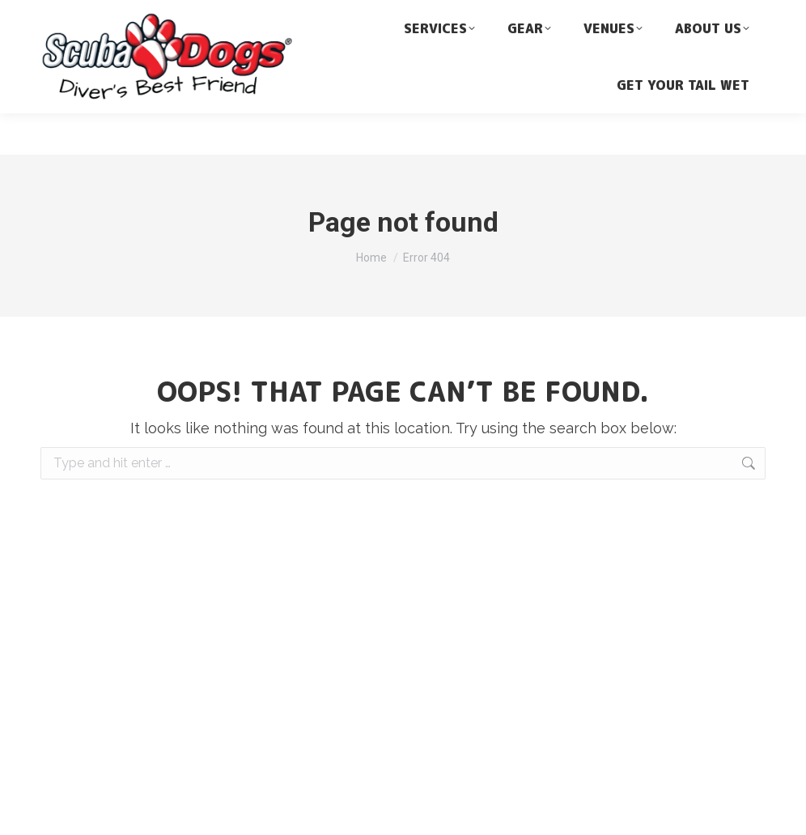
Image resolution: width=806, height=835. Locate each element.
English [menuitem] (629, 29)
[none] (684, 28)
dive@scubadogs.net (219, 10)
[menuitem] (684, 28)
